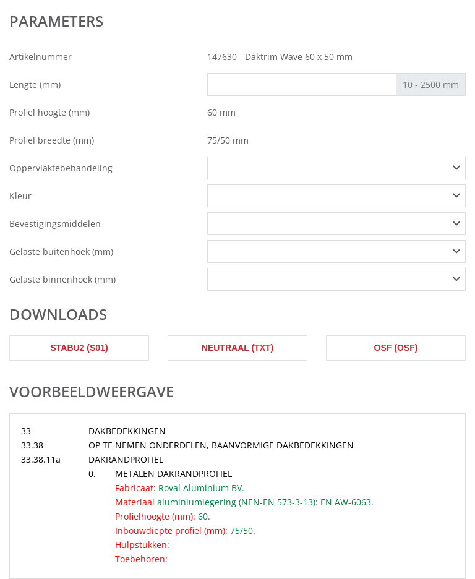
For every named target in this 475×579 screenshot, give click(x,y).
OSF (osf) (396, 348)
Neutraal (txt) (237, 348)
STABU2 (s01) (79, 348)
